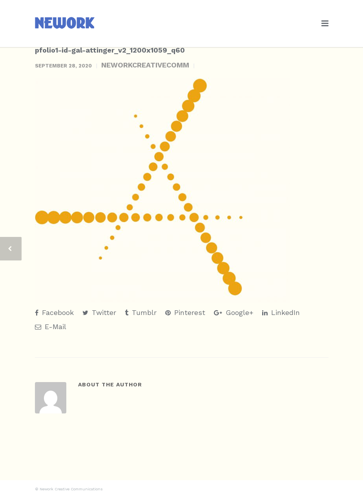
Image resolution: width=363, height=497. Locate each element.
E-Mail (50, 326)
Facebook (54, 312)
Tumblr (141, 312)
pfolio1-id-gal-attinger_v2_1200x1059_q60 (110, 50)
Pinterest (185, 312)
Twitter (99, 312)
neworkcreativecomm (145, 65)
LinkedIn (281, 312)
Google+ (234, 312)
